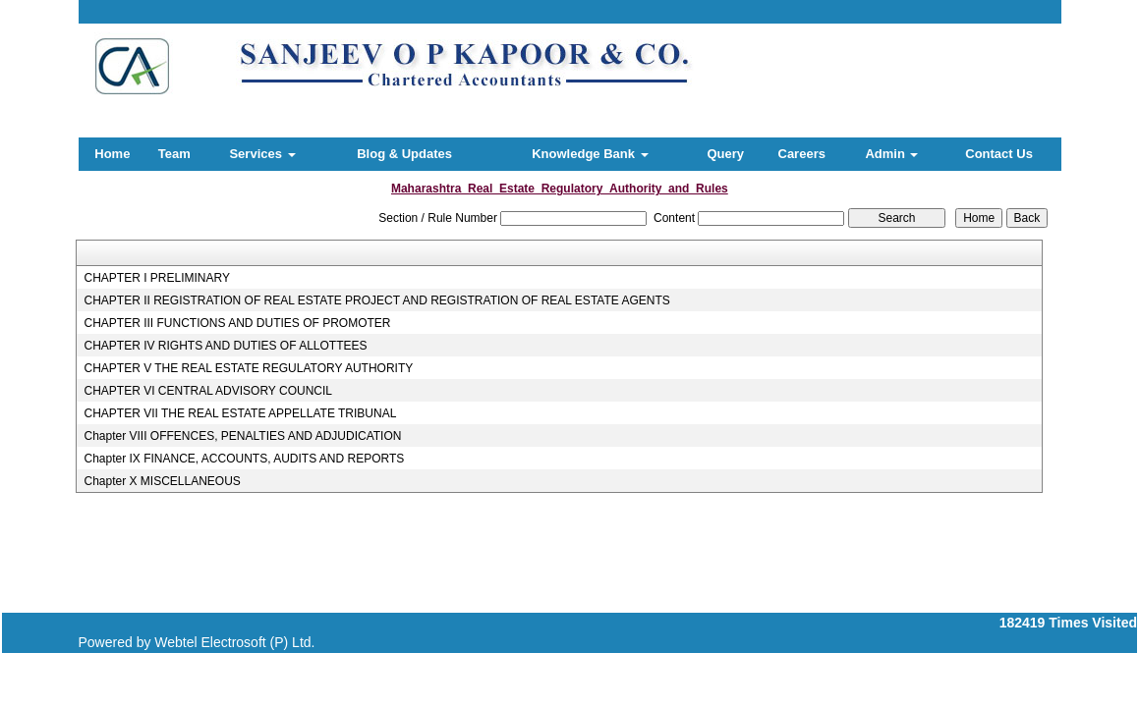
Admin (891, 153)
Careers (802, 153)
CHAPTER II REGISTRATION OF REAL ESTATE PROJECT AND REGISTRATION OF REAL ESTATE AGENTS (376, 300)
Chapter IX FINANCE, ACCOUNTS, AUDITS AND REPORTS (244, 458)
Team (174, 153)
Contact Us (999, 153)
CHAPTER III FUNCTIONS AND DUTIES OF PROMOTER (237, 323)
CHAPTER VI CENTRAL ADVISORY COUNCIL (208, 391)
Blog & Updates (404, 153)
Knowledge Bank (590, 153)
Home (112, 153)
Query (725, 153)
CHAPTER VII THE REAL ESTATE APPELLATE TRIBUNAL (240, 413)
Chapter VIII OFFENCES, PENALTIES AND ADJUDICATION (242, 436)
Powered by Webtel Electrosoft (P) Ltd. (197, 642)
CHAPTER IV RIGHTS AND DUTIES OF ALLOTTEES (225, 346)
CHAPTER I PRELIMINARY (156, 278)
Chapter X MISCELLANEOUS (162, 481)
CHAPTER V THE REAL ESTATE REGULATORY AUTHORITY (248, 368)
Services (262, 153)
